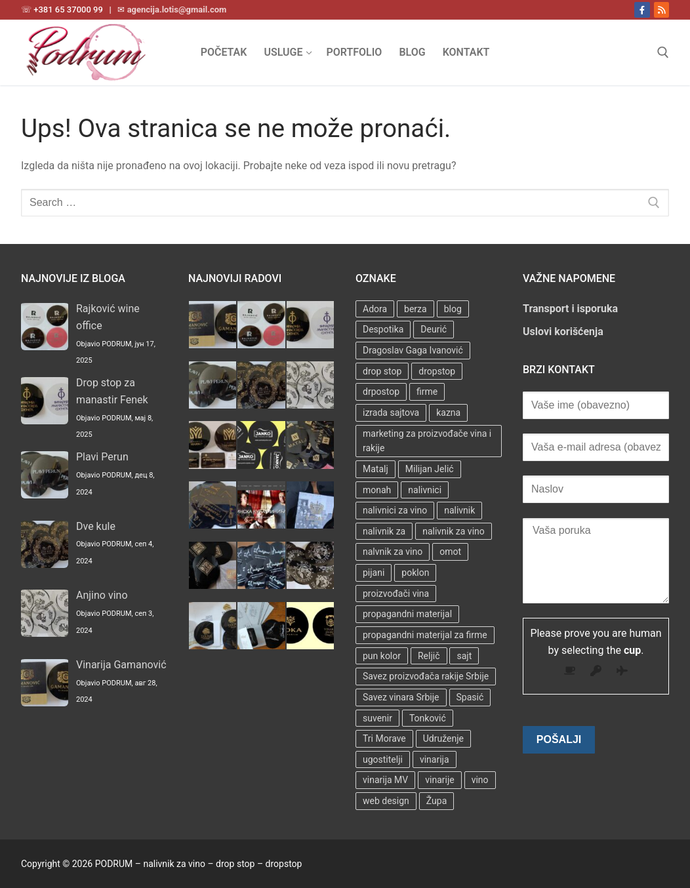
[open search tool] (663, 52)
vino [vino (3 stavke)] (480, 780)
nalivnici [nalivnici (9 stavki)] (424, 490)
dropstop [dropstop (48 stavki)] (436, 371)
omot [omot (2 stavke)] (450, 551)
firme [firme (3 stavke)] (426, 391)
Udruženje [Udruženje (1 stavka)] (443, 738)
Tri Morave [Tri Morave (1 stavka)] (384, 738)
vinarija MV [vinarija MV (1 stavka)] (385, 780)
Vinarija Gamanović (121, 664)
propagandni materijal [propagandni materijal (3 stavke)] (407, 614)
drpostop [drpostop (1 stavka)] (381, 391)
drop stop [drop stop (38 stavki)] (382, 371)
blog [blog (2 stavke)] (453, 309)
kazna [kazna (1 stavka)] (448, 412)
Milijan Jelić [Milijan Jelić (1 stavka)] (429, 469)
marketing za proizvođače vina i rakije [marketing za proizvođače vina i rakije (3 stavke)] (427, 441)
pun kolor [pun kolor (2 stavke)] (382, 656)
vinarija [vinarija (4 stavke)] (434, 759)
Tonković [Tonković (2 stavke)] (427, 718)
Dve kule (95, 526)
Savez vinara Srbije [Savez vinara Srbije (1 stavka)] (401, 697)
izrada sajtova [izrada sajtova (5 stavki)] (391, 412)
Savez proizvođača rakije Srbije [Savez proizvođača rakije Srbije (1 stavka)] (426, 676)
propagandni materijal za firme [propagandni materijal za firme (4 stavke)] (425, 635)
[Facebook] (641, 9)
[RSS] (661, 9)
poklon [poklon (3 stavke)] (415, 572)
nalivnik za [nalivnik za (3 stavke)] (384, 531)
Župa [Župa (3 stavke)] (436, 801)
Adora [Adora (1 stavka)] (375, 309)
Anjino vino (102, 595)
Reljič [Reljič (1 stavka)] (429, 656)
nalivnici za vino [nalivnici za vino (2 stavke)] (395, 510)
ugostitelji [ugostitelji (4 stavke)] (383, 759)
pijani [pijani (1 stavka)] (373, 572)
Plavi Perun (102, 457)
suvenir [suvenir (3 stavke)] (377, 718)
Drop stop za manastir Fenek (112, 391)
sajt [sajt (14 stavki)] (464, 656)
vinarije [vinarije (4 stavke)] (439, 780)
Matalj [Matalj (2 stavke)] (375, 469)
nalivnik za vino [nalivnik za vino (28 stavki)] (453, 531)
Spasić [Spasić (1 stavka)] (470, 697)
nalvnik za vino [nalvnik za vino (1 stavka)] (392, 551)
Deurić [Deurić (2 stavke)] (433, 329)
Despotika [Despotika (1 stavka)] (383, 329)
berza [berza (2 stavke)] (415, 309)
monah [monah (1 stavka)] (377, 490)
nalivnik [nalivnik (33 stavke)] (459, 510)
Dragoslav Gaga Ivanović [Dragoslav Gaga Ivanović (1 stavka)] (413, 350)
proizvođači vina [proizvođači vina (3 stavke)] (396, 593)
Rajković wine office (108, 317)
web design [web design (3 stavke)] (386, 801)
